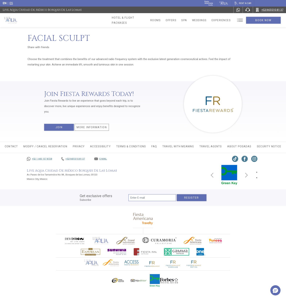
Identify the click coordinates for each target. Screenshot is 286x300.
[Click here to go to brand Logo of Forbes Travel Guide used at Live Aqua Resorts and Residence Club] (169, 280)
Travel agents (210, 146)
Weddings (204, 20)
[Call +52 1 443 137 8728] (39, 158)
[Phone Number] (248, 10)
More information (92, 127)
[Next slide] (246, 175)
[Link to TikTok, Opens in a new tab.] (235, 159)
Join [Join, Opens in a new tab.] (58, 127)
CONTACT (11, 146)
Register (191, 197)
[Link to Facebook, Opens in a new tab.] (244, 159)
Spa (189, 20)
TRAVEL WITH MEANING (178, 146)
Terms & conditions (131, 146)
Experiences (226, 20)
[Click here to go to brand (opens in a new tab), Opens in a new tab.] (74, 240)
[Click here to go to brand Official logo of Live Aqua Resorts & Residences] (101, 240)
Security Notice (269, 146)
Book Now (266, 20)
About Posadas (239, 146)
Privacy (79, 146)
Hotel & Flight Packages (131, 20)
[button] (275, 290)
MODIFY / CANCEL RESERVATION (45, 146)
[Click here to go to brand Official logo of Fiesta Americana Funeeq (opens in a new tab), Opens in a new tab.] (215, 240)
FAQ (154, 146)
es (11, 3)
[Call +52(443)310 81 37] (269, 10)
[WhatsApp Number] (238, 10)
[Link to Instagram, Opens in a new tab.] (254, 159)
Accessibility (100, 146)
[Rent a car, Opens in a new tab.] (243, 3)
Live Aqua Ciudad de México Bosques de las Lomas (42, 10)
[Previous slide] (212, 175)
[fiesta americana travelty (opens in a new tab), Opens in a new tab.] (143, 219)
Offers (176, 20)
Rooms (160, 20)
